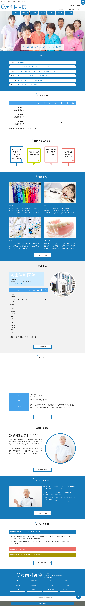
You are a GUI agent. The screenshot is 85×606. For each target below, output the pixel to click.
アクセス (60, 12)
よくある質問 (51, 585)
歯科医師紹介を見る (42, 469)
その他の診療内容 (42, 255)
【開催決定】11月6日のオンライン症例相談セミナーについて (32, 84)
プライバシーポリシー (67, 589)
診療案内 (42, 12)
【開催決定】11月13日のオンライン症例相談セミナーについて (32, 80)
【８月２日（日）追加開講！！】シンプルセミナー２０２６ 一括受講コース (35, 66)
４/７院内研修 (20, 62)
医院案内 (34, 12)
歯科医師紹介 (25, 12)
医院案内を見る (42, 346)
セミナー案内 (69, 12)
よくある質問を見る (42, 562)
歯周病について (17, 585)
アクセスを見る (42, 417)
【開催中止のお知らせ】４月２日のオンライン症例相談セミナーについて (34, 75)
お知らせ (34, 589)
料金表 (67, 585)
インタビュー (51, 12)
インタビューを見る (42, 513)
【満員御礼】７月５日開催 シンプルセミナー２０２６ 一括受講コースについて (36, 71)
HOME (16, 12)
